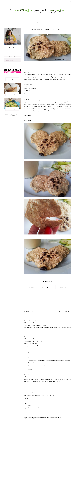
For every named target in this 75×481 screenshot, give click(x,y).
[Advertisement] (49, 468)
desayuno (31, 287)
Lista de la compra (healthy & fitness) (12, 79)
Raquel (26, 337)
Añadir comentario (27, 413)
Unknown (26, 391)
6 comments (63, 287)
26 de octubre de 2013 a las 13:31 (30, 322)
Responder (26, 331)
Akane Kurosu (28, 375)
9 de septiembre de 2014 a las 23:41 (31, 405)
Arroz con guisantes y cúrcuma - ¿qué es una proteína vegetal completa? (12, 108)
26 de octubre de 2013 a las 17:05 (34, 357)
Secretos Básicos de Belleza (31, 321)
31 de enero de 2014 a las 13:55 (30, 392)
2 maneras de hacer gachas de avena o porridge (12, 94)
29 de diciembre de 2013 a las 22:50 (31, 376)
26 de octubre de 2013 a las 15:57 (30, 338)
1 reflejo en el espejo (9, 60)
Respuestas (31, 352)
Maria (29, 356)
